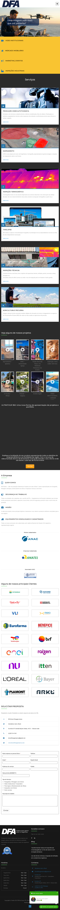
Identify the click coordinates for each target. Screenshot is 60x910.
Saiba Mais (6, 122)
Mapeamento (8, 151)
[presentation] (30, 431)
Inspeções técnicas (11, 270)
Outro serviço (7, 790)
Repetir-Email (34, 760)
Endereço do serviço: (8, 766)
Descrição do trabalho (8, 793)
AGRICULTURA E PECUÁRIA (13, 310)
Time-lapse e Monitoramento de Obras (14, 786)
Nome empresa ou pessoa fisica (11, 753)
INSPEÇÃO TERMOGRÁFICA (13, 192)
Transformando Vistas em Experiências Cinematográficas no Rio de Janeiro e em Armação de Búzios (43, 850)
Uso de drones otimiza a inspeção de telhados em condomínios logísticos (44, 857)
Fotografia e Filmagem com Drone (13, 782)
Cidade (32, 766)
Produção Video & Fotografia (16, 111)
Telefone (33, 753)
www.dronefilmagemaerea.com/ (16, 743)
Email (4, 760)
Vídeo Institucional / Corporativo (12, 784)
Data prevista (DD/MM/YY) (9, 773)
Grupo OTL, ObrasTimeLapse (28, 900)
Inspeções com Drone (9, 788)
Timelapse (7, 230)
